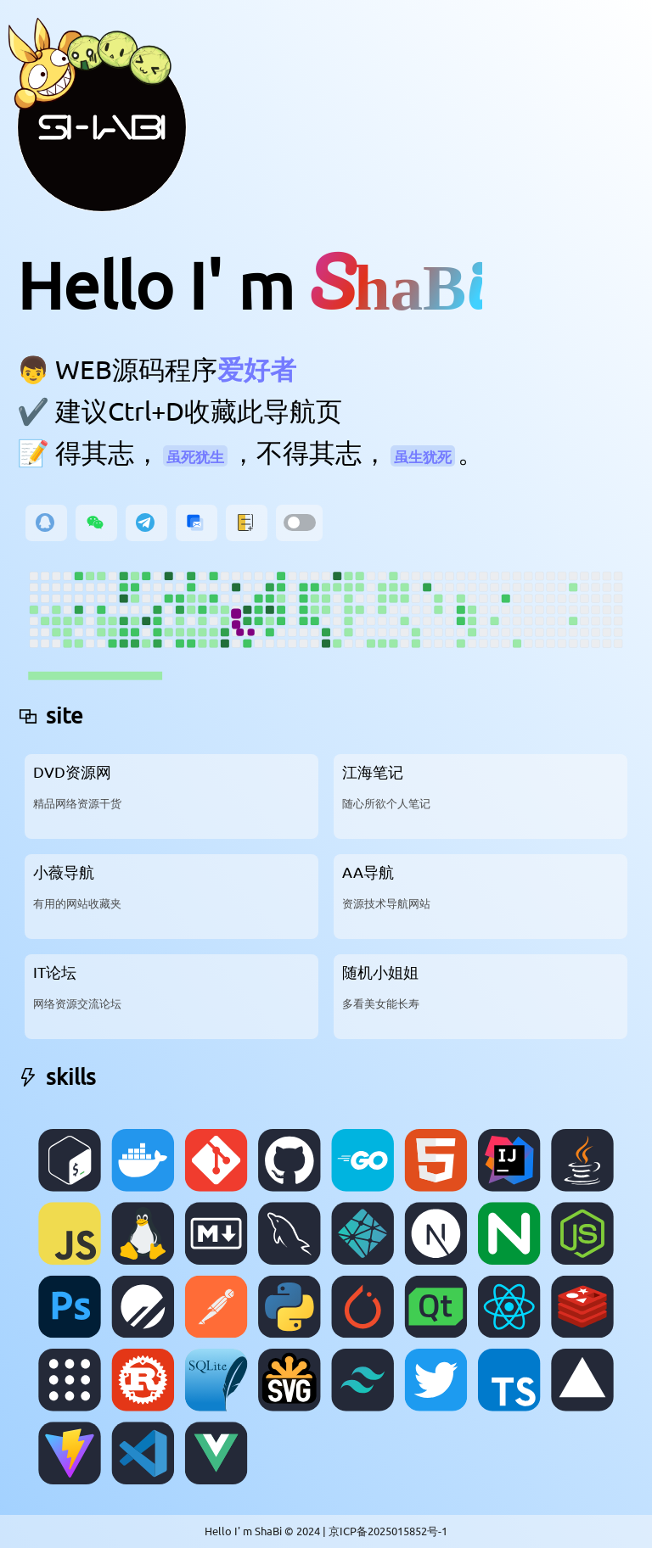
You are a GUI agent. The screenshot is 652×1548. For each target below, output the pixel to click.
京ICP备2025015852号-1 (388, 1530)
